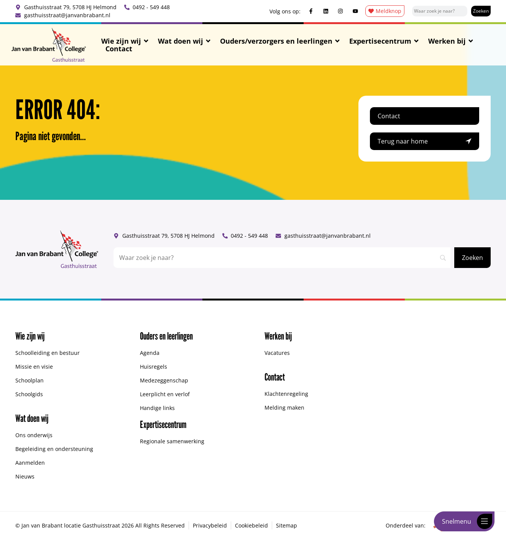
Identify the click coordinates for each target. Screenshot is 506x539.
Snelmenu (456, 521)
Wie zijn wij (125, 41)
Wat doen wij (185, 41)
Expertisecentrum (384, 41)
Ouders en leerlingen (166, 336)
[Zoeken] (481, 11)
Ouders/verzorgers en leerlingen (280, 41)
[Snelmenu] (484, 521)
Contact (118, 48)
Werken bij (451, 41)
